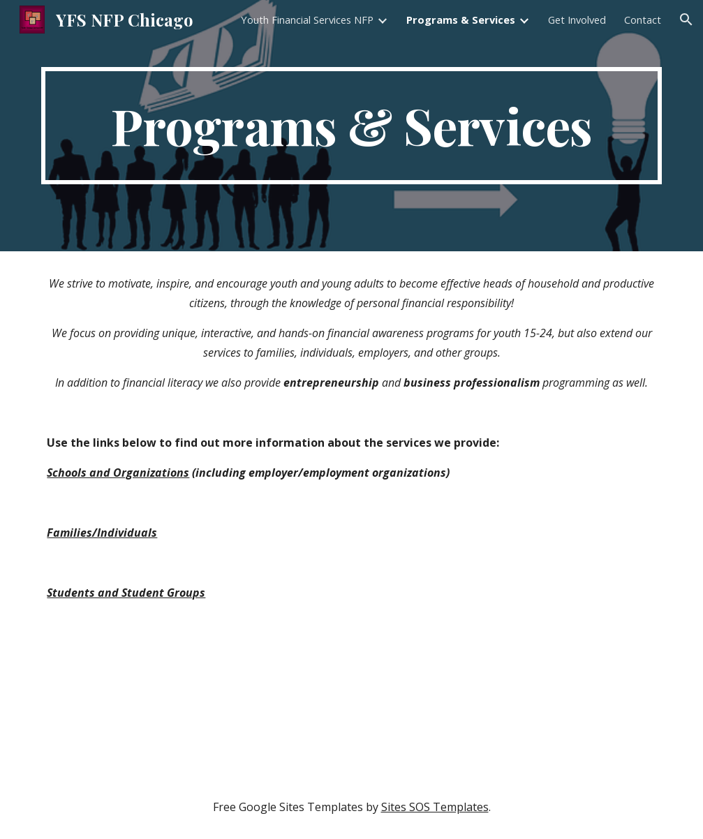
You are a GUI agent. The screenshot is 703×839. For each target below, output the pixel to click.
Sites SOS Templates (435, 807)
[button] (686, 19)
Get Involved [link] (577, 20)
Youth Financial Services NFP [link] (307, 20)
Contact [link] (642, 20)
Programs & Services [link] (460, 20)
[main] (351, 125)
